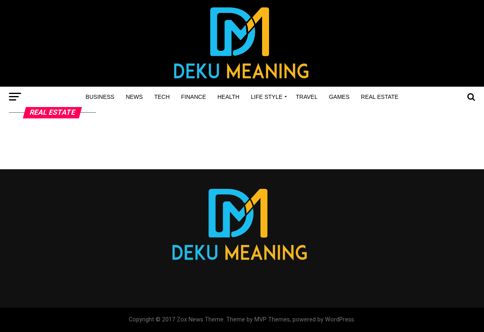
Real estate (379, 97)
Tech (161, 97)
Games (339, 97)
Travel (306, 97)
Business (100, 97)
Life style (266, 97)
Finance (193, 97)
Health (228, 97)
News (134, 97)
